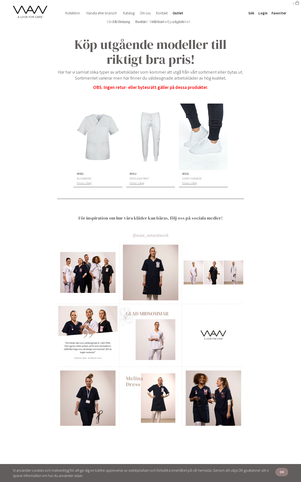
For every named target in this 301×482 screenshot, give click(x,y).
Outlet (178, 13)
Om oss (145, 13)
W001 (80, 173)
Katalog (129, 13)
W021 (185, 173)
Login (262, 13)
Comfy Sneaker (191, 178)
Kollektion (72, 13)
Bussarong (84, 178)
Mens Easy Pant (139, 178)
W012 (133, 173)
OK (282, 472)
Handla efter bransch (101, 13)
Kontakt (162, 13)
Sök (251, 13)
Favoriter (279, 13)
